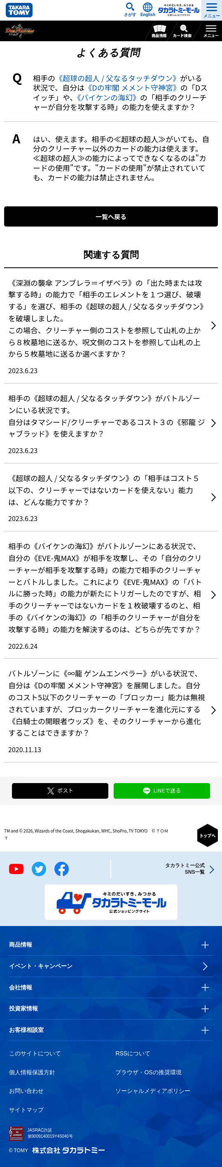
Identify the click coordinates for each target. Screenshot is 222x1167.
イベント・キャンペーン (40, 966)
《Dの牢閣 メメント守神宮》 (132, 87)
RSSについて (132, 1053)
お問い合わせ (26, 1090)
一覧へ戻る (111, 216)
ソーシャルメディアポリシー (152, 1090)
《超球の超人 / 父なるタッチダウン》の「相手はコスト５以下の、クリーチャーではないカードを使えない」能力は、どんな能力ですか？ (104, 489)
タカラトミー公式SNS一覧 (185, 869)
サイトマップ (26, 1109)
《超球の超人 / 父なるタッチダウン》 (117, 77)
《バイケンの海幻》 (108, 97)
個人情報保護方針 (32, 1072)
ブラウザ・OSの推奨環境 (148, 1072)
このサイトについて (35, 1053)
